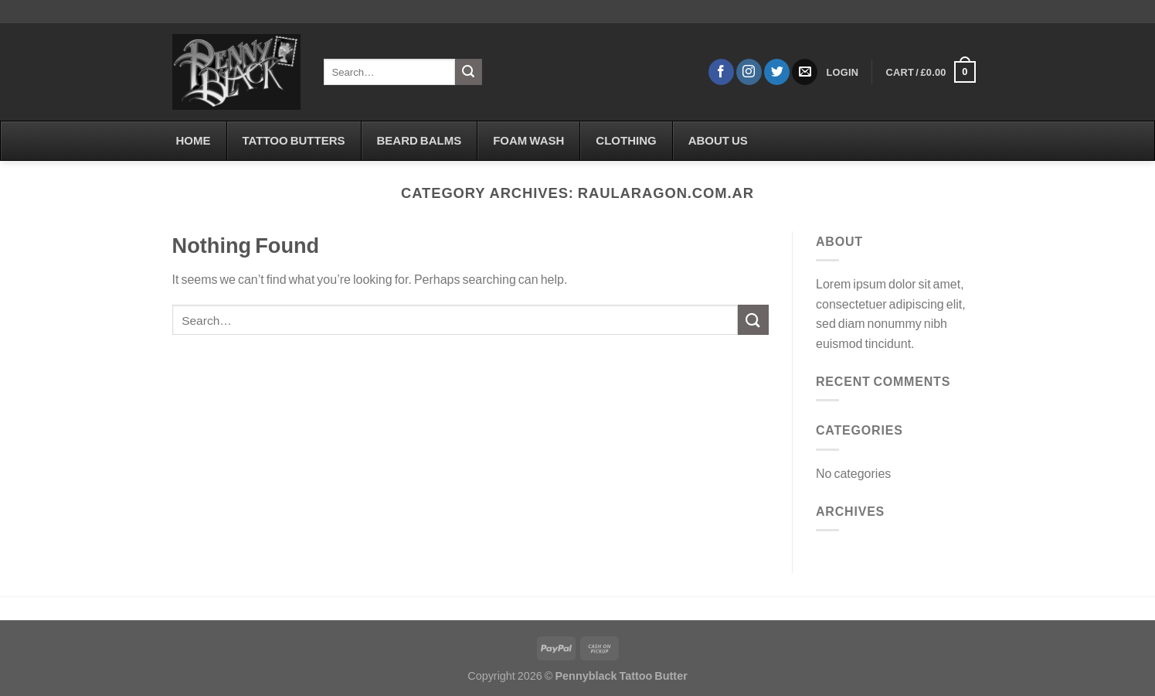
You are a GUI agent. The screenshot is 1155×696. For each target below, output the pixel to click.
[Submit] (468, 72)
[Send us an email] (804, 72)
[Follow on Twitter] (777, 72)
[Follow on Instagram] (749, 72)
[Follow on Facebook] (721, 72)
